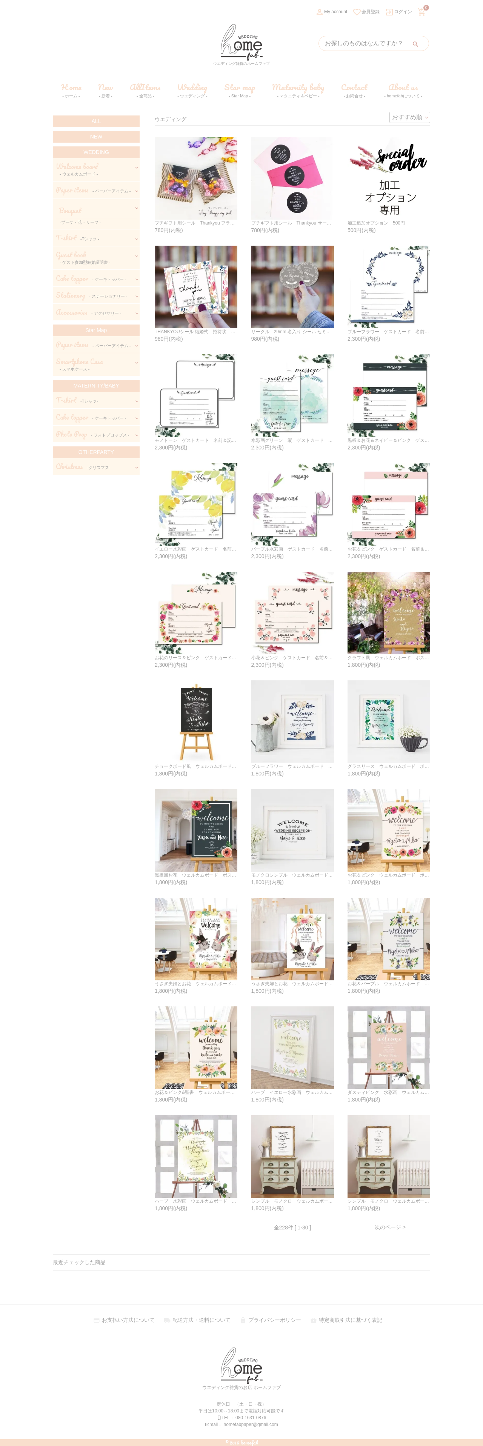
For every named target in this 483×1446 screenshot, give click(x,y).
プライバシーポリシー (270, 1320)
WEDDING (96, 152)
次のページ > (390, 1227)
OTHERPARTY (96, 452)
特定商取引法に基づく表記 (346, 1320)
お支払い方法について (124, 1320)
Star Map (96, 330)
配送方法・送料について (197, 1320)
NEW (96, 137)
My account (331, 11)
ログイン (398, 11)
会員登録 (366, 11)
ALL (96, 121)
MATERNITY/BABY (96, 386)
